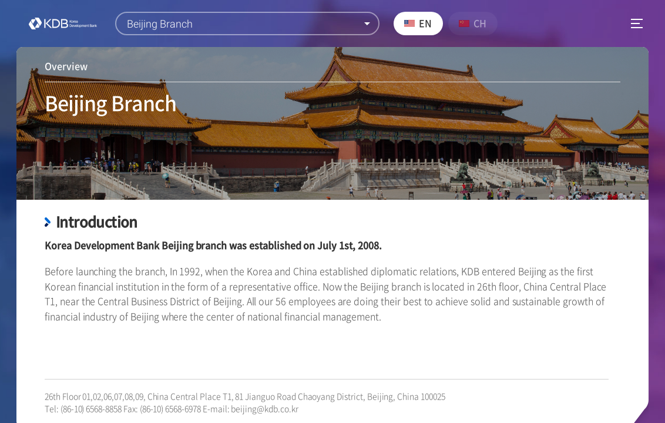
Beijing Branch (160, 24)
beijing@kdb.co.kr (264, 408)
